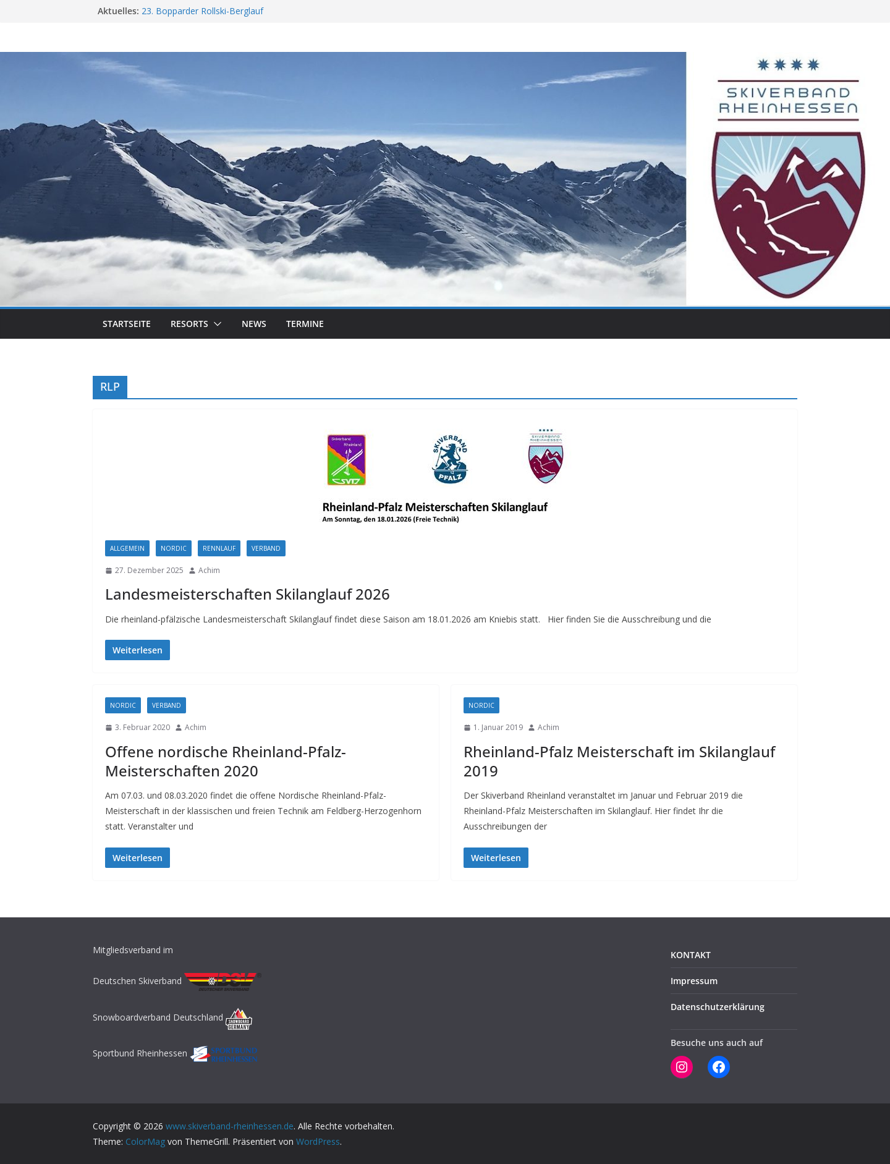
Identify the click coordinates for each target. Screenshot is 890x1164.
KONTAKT (691, 955)
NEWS (254, 323)
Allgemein (127, 548)
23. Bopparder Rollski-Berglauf (202, 11)
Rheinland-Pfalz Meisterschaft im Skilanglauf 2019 (619, 761)
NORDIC (174, 548)
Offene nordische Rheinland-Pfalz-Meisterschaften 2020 (225, 761)
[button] (215, 324)
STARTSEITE (127, 323)
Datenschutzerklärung (718, 1007)
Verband (266, 548)
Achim (209, 570)
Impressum (694, 981)
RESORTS (189, 323)
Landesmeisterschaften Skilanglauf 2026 (247, 594)
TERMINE (305, 323)
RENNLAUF (219, 548)
